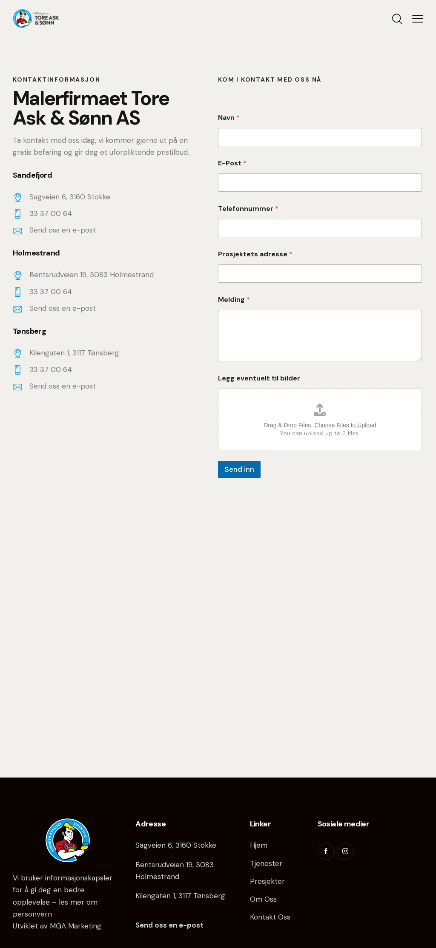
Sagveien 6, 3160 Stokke (175, 845)
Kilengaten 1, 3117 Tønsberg (180, 895)
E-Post (232, 163)
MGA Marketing (75, 926)
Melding (234, 299)
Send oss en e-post (62, 230)
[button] (417, 19)
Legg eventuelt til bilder (259, 378)
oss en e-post (178, 925)
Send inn (239, 469)
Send (144, 925)
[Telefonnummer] (320, 228)
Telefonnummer (248, 208)
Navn (229, 118)
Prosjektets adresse (255, 254)
